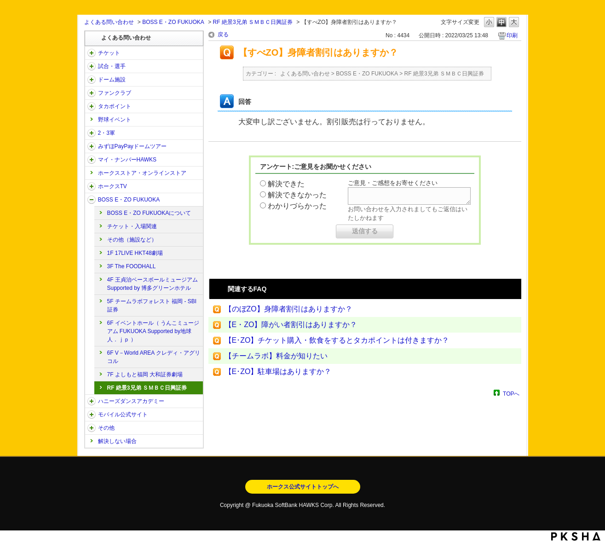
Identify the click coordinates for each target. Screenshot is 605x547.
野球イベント (114, 119)
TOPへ (511, 394)
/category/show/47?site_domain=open (91, 401)
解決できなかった (297, 195)
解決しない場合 (117, 441)
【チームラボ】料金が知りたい (276, 356)
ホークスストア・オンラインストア (142, 173)
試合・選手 (112, 66)
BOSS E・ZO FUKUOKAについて (149, 213)
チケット (109, 53)
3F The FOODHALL (131, 266)
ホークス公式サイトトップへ (303, 487)
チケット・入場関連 (132, 226)
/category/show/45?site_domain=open (91, 146)
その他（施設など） (132, 239)
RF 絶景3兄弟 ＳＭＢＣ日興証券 (253, 22)
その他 (106, 428)
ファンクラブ (114, 93)
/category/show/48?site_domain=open (91, 414)
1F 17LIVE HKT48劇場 (135, 253)
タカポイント (114, 106)
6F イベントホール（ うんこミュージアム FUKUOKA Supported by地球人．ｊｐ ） (153, 331)
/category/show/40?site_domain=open (91, 93)
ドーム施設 (112, 79)
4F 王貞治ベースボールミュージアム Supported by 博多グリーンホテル (152, 283)
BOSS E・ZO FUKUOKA (173, 22)
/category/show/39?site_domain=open (91, 79)
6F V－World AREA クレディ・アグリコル (153, 357)
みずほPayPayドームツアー (132, 146)
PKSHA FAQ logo (575, 536)
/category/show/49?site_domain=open (91, 428)
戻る (223, 34)
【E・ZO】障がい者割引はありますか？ (291, 324)
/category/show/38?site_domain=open (91, 66)
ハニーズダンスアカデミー (131, 401)
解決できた (286, 184)
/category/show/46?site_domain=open (91, 159)
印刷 (512, 35)
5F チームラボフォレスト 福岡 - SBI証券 (152, 305)
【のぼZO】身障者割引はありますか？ (288, 309)
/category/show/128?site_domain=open (91, 200)
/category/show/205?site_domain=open (91, 186)
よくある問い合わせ (109, 22)
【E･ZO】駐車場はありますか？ (278, 371)
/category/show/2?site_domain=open (91, 53)
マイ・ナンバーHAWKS (127, 159)
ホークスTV (112, 186)
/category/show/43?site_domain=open (91, 133)
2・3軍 (106, 133)
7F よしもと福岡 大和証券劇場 (145, 374)
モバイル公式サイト (123, 414)
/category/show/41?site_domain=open (91, 106)
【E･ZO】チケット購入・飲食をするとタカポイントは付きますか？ (337, 340)
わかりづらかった (297, 206)
